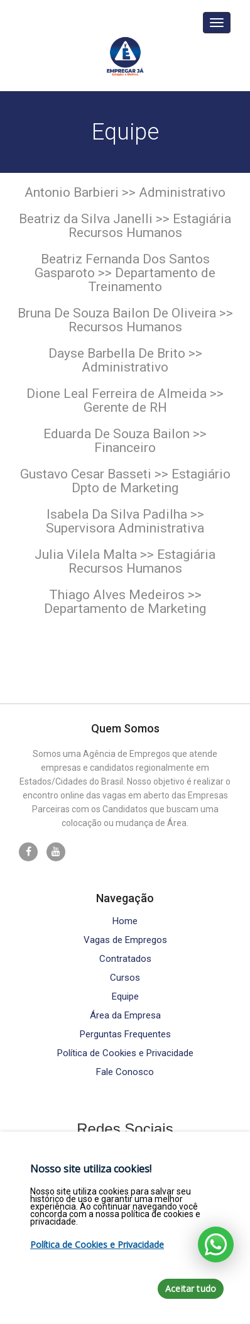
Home (125, 921)
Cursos (125, 978)
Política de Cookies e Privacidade (125, 1053)
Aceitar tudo (190, 1288)
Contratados (125, 959)
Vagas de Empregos (125, 940)
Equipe (125, 996)
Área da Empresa (125, 1015)
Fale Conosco (125, 1072)
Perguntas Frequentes (125, 1034)
